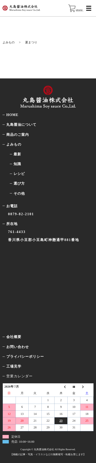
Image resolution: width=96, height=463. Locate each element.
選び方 (19, 183)
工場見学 (13, 366)
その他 (19, 193)
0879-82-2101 (21, 214)
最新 (17, 154)
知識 (17, 164)
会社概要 (13, 337)
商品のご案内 (17, 135)
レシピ (19, 174)
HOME (12, 115)
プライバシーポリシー (25, 357)
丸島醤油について (21, 125)
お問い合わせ (17, 347)
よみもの (9, 42)
